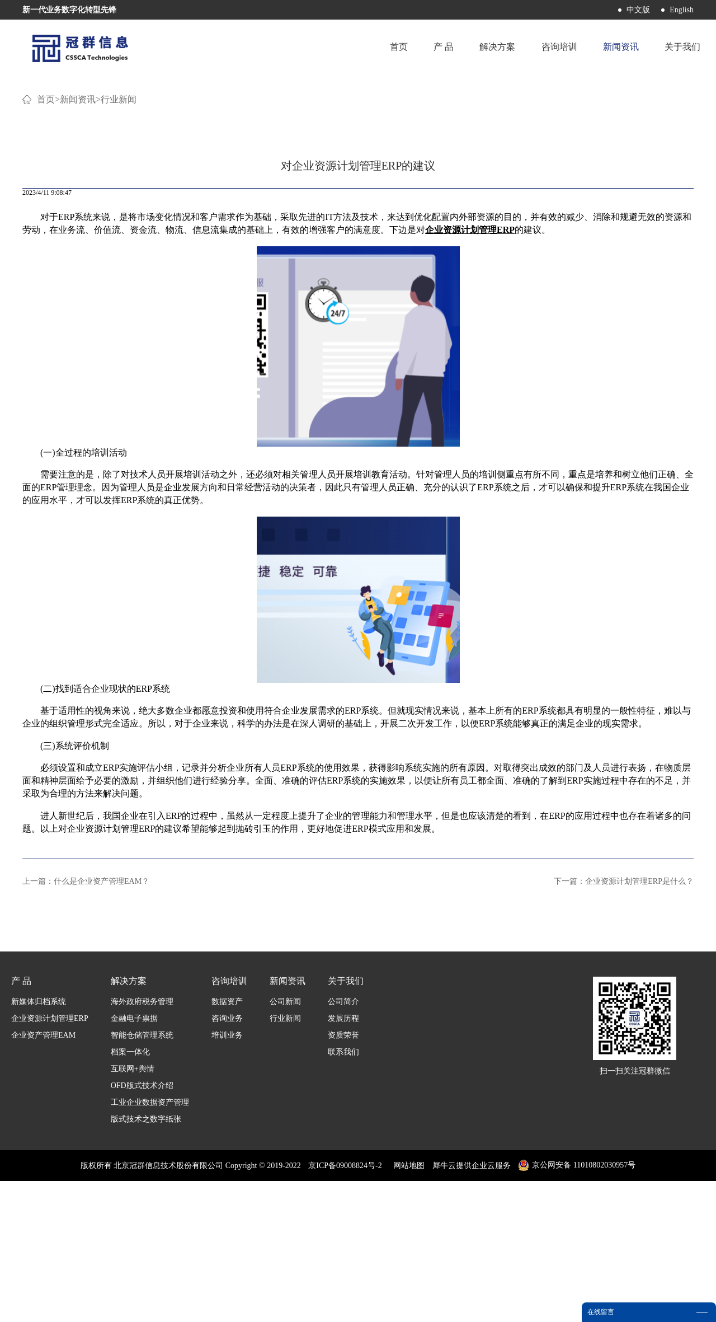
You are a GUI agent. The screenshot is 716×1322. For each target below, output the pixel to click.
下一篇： (624, 1022)
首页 (393, 47)
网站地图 (407, 1306)
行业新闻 (118, 240)
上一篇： (85, 1022)
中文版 (638, 10)
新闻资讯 (78, 240)
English (682, 10)
